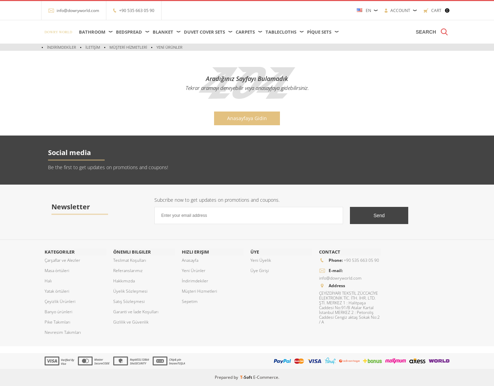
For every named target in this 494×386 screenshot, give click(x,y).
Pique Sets (319, 32)
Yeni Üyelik (260, 260)
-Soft (246, 377)
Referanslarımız (128, 270)
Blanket (163, 32)
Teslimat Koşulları (129, 260)
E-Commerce (265, 377)
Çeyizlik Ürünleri (60, 301)
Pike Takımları (57, 322)
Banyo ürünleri (58, 312)
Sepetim (190, 301)
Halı (48, 281)
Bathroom (92, 32)
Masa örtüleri (57, 270)
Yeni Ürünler (169, 47)
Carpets (245, 32)
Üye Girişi (259, 270)
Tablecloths (281, 32)
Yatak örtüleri (57, 291)
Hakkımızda (124, 281)
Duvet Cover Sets (204, 32)
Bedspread (129, 32)
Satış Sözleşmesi (129, 301)
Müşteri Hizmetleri (128, 47)
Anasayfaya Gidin (247, 118)
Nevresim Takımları (63, 332)
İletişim (92, 47)
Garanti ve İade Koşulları (135, 312)
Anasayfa (190, 260)
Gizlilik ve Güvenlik (131, 322)
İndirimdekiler (61, 47)
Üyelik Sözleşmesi (130, 291)
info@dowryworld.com (78, 10)
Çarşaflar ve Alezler (62, 260)
